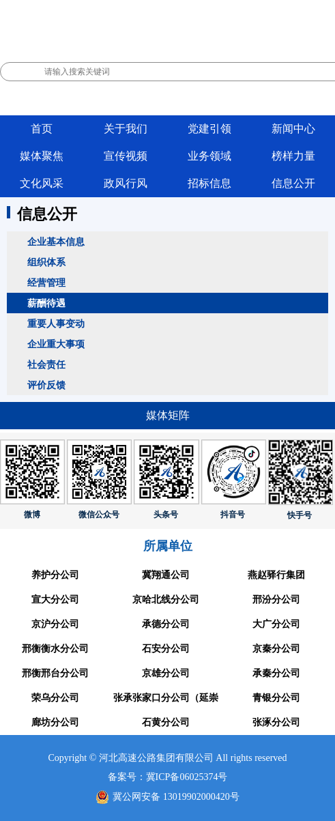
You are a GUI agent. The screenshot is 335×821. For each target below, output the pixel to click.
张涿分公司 (276, 722)
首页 (42, 128)
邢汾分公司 (276, 599)
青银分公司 (276, 698)
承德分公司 (166, 624)
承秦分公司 (276, 673)
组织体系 (46, 262)
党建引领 (209, 128)
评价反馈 (46, 384)
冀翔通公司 (166, 575)
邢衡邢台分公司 (55, 673)
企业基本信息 (56, 241)
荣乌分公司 (55, 698)
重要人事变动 (56, 323)
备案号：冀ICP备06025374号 (168, 777)
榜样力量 (293, 156)
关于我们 (125, 128)
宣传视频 (125, 156)
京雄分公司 (166, 673)
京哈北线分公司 (165, 599)
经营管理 (46, 282)
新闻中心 (293, 128)
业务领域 (209, 156)
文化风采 (41, 183)
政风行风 (125, 183)
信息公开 (293, 183)
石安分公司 (166, 649)
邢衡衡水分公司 (55, 649)
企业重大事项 (56, 344)
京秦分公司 (276, 649)
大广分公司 (276, 624)
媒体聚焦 (41, 156)
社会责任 (46, 364)
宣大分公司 (55, 599)
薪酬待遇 (46, 303)
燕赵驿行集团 (276, 575)
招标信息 (209, 183)
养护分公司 (55, 575)
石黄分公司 (166, 722)
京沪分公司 (55, 624)
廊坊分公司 (55, 722)
